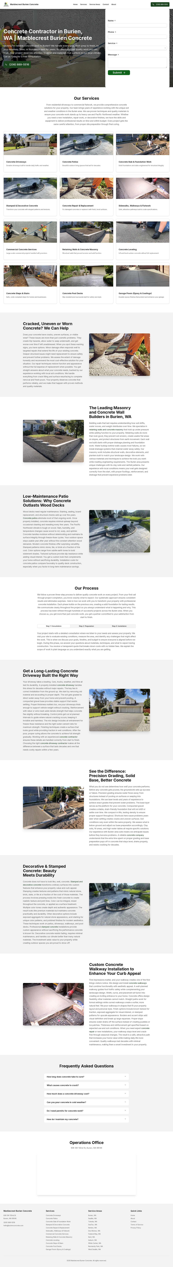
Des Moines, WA (94, 1231)
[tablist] (86, 626)
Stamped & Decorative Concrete (58, 1225)
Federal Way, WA (94, 1234)
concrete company (135, 835)
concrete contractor (68, 737)
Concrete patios (30, 518)
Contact (106, 4)
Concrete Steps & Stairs (54, 1243)
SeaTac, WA (92, 1225)
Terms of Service (137, 1225)
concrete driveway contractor (53, 743)
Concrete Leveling (52, 1240)
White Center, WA (94, 1243)
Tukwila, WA (92, 1221)
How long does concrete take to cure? (86, 1076)
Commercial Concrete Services (57, 1234)
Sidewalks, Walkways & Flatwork (58, 1231)
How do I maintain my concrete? (86, 1119)
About (113, 4)
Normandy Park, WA (95, 1246)
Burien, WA (92, 1215)
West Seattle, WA (94, 1249)
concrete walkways (138, 983)
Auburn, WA (92, 1240)
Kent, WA (91, 1237)
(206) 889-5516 (160, 4)
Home (75, 4)
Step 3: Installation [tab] (119, 626)
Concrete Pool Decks (54, 1246)
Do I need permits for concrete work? (86, 1111)
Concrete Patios (52, 1218)
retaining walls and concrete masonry (106, 429)
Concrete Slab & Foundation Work (58, 1221)
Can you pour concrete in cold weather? (86, 1102)
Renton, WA (92, 1228)
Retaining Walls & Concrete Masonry (59, 1237)
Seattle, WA (92, 1218)
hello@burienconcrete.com (13, 1225)
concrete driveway (65, 685)
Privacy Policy (136, 1228)
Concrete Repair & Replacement (57, 1228)
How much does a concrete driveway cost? (86, 1094)
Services (83, 4)
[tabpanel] (86, 641)
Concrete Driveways (53, 1215)
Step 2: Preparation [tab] (86, 626)
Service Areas (94, 4)
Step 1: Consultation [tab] (53, 626)
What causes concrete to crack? (86, 1085)
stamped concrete (49, 927)
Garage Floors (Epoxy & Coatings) (58, 1249)
